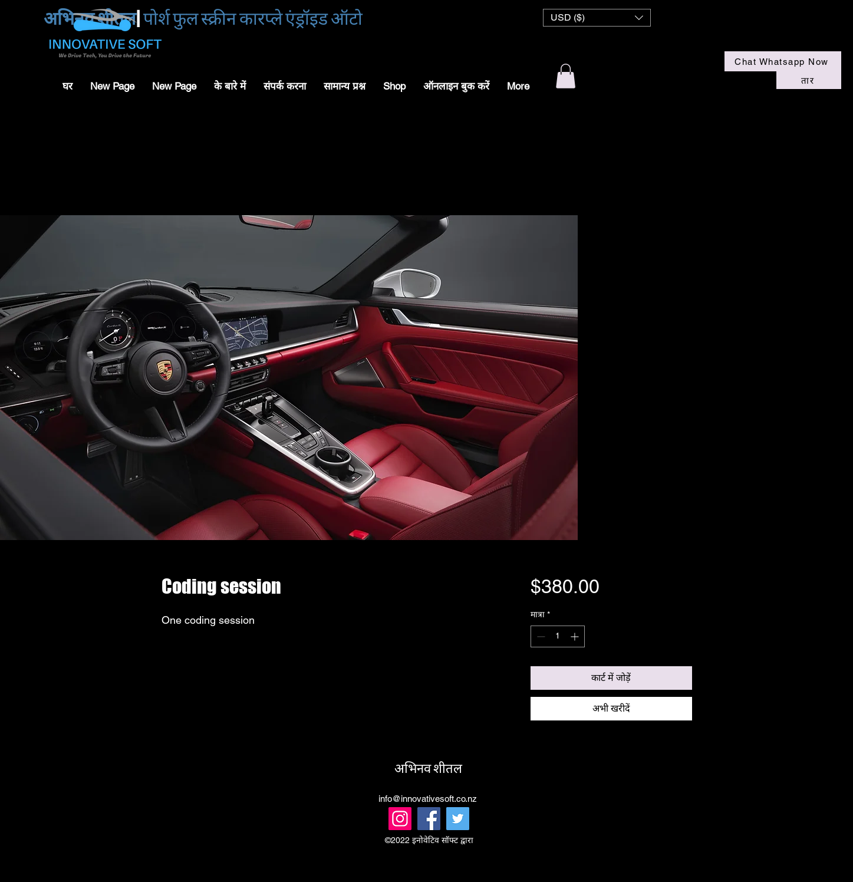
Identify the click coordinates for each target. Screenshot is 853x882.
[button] (597, 18)
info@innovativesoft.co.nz (427, 799)
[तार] (808, 80)
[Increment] (575, 636)
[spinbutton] (557, 636)
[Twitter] (457, 818)
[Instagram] (399, 818)
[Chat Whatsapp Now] (782, 61)
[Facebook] (428, 818)
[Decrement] (539, 636)
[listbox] (597, 18)
